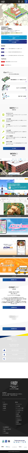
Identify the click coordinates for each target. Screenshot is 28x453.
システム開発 (18, 406)
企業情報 (4, 408)
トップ (4, 402)
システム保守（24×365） (19, 410)
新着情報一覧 (5, 404)
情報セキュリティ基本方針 (7, 429)
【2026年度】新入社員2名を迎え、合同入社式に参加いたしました (16, 55)
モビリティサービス (19, 404)
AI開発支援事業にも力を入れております (11, 61)
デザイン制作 (18, 412)
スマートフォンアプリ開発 (19, 408)
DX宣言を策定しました (8, 65)
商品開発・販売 (18, 416)
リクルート (4, 410)
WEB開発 (17, 414)
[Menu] (26, 1)
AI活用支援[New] (18, 423)
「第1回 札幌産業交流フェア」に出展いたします (15, 48)
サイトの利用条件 (6, 433)
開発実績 (4, 406)
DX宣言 (4, 431)
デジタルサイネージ (19, 418)
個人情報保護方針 (6, 427)
